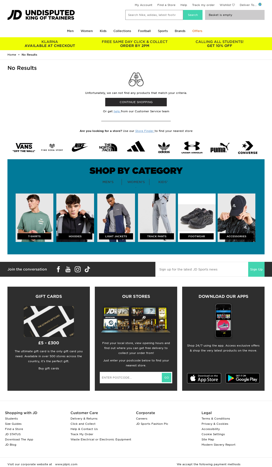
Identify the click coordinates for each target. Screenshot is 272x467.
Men (70, 31)
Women (87, 31)
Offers (197, 31)
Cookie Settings (213, 434)
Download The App (19, 439)
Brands (180, 31)
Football (144, 31)
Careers (141, 418)
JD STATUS (13, 434)
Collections (122, 31)
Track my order (203, 5)
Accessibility (211, 429)
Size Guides (13, 424)
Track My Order (81, 434)
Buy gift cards (48, 368)
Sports (163, 31)
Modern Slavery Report (219, 444)
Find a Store (166, 5)
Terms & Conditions (216, 418)
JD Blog (10, 444)
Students (11, 418)
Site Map (208, 439)
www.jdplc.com (65, 464)
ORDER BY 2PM (134, 44)
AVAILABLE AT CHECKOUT (49, 44)
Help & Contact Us (84, 429)
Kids (103, 31)
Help (183, 5)
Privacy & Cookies (215, 424)
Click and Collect (83, 424)
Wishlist (225, 5)
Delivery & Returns (84, 418)
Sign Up (256, 269)
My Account (143, 5)
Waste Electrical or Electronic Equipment (100, 439)
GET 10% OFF (219, 44)
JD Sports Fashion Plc (152, 424)
